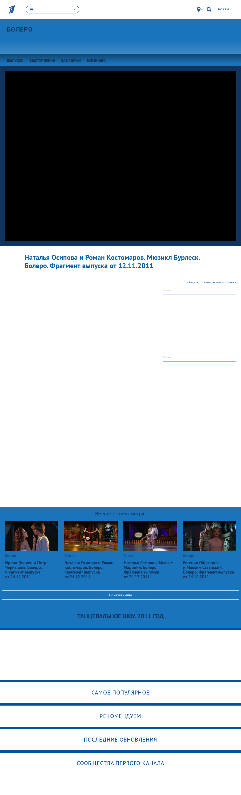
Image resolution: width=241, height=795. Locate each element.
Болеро (20, 29)
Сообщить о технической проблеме (210, 282)
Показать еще (120, 595)
